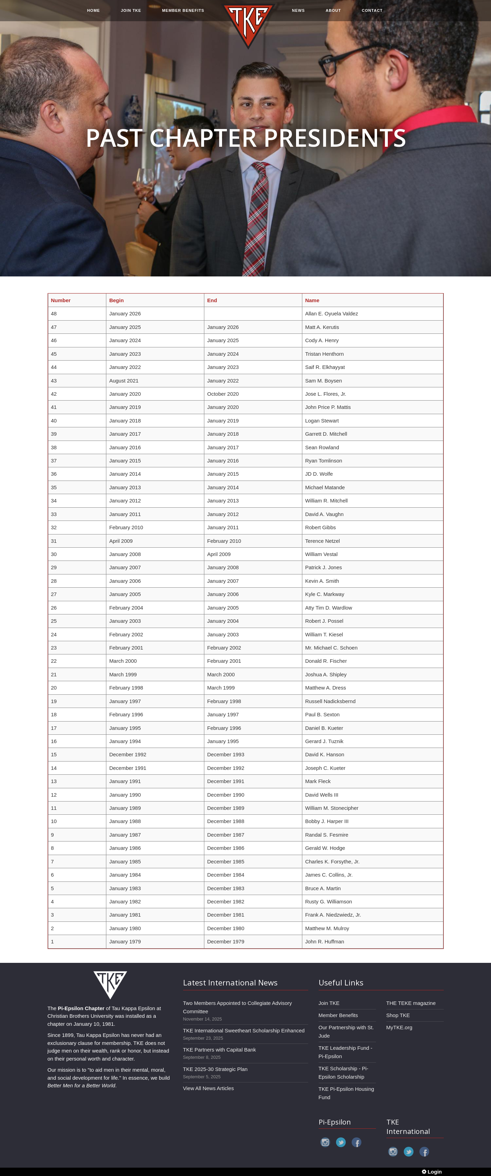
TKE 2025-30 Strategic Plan (215, 1069)
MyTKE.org (399, 1027)
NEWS (298, 15)
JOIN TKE (131, 15)
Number (61, 300)
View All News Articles (208, 1088)
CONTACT (372, 15)
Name (312, 300)
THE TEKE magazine (411, 1003)
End (212, 300)
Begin (116, 300)
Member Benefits (338, 1015)
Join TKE (329, 1003)
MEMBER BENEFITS (183, 15)
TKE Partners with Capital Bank (219, 1050)
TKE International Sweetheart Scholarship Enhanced (244, 1030)
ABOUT (333, 15)
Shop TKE (398, 1015)
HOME (93, 15)
